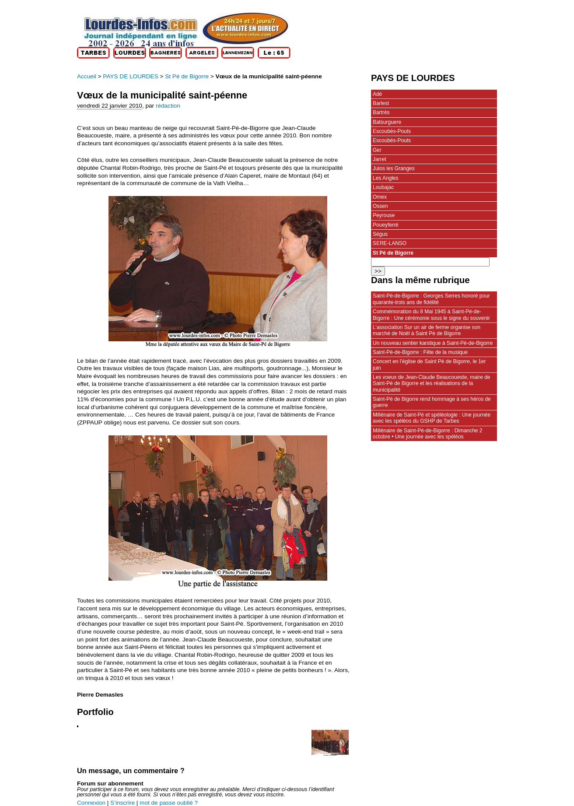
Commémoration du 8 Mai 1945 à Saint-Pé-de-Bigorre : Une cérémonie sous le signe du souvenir (431, 314)
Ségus (380, 234)
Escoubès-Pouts (392, 131)
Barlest (381, 103)
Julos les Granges (394, 168)
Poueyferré (385, 225)
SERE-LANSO (389, 243)
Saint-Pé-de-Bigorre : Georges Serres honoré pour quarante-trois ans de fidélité (431, 299)
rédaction (168, 105)
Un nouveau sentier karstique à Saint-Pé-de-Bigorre (433, 343)
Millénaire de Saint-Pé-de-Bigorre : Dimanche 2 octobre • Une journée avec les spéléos (427, 434)
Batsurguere (387, 122)
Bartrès (381, 112)
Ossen (380, 206)
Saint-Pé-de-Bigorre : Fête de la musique (420, 352)
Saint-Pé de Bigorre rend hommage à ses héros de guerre (432, 402)
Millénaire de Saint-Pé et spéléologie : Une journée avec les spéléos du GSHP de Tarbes (431, 418)
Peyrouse (384, 215)
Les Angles (385, 178)
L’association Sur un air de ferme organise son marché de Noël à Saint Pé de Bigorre (426, 330)
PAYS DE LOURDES (130, 76)
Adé (377, 94)
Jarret (379, 159)
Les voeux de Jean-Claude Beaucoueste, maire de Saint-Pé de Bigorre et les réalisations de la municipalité (431, 383)
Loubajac (383, 187)
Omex (380, 197)
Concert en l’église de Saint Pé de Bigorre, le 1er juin (429, 364)
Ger (377, 150)
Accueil (86, 76)
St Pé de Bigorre (187, 76)
